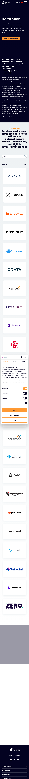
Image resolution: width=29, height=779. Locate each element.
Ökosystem (6, 770)
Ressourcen (6, 774)
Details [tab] (14, 361)
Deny (14, 420)
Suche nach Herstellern (11, 38)
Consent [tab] (5, 361)
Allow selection (14, 415)
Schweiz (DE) (18, 2)
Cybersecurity (7, 766)
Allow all (14, 410)
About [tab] (23, 361)
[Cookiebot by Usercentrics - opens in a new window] (20, 357)
